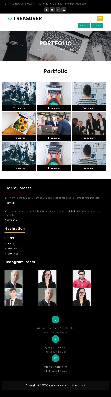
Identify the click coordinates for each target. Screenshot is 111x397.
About (12, 243)
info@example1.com (55, 366)
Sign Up (97, 25)
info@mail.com (77, 211)
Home (11, 238)
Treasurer (25, 18)
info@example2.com (55, 371)
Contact (13, 253)
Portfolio (14, 248)
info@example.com (76, 3)
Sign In (84, 25)
